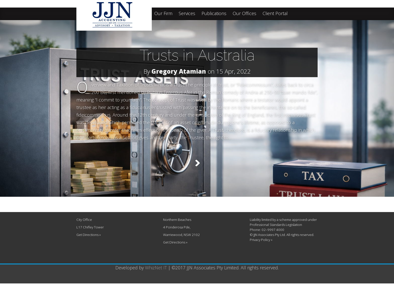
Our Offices (244, 13)
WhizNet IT (156, 280)
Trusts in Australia (197, 55)
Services (187, 13)
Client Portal (275, 13)
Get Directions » (88, 247)
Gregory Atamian (179, 71)
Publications (214, 13)
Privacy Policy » (261, 252)
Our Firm (163, 13)
